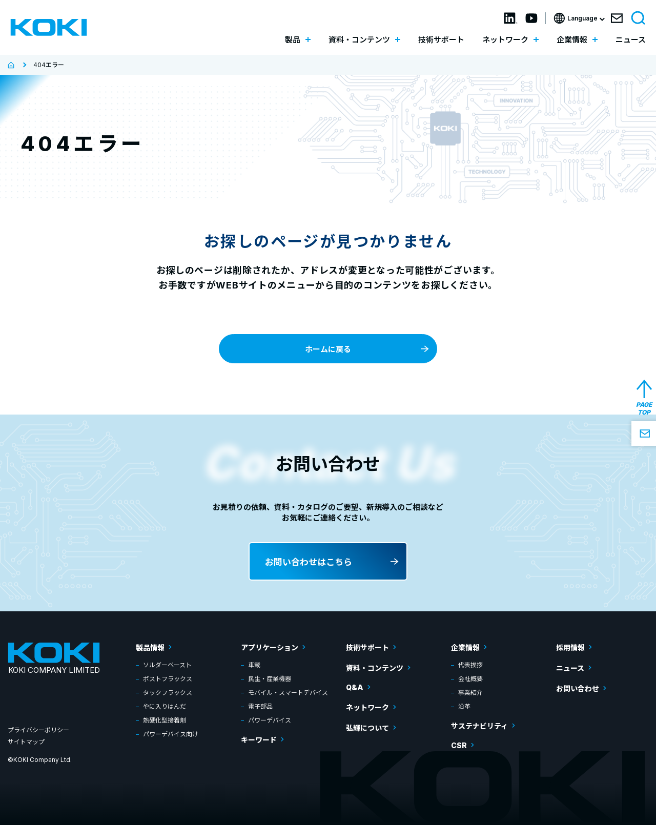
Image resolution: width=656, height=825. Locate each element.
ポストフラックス (167, 679)
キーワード (259, 739)
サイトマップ (26, 742)
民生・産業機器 (269, 679)
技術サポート (441, 40)
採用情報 (570, 647)
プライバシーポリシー (38, 730)
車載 (254, 665)
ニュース (631, 40)
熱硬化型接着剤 (164, 720)
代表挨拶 (470, 665)
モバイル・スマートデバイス (288, 692)
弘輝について (367, 728)
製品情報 (150, 647)
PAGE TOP (644, 408)
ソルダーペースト (167, 665)
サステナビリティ (479, 725)
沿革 (464, 706)
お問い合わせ (577, 688)
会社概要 (470, 679)
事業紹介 (470, 692)
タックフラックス (167, 692)
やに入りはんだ (164, 706)
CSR (459, 745)
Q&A (354, 687)
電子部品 (260, 706)
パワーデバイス (269, 720)
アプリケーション (269, 647)
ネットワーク (367, 707)
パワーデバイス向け (170, 734)
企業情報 (465, 647)
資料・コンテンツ (374, 668)
